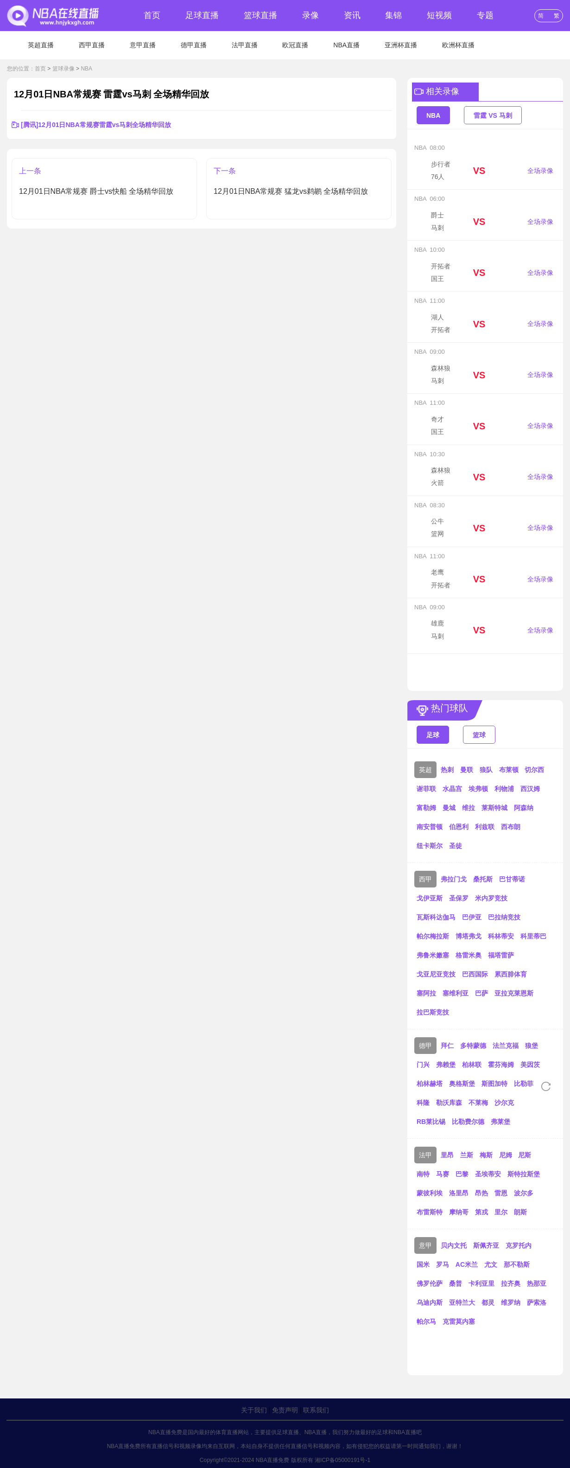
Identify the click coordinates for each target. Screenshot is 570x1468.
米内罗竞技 (491, 898)
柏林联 (471, 1064)
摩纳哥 (459, 1212)
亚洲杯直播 (401, 45)
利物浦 (504, 788)
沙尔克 (504, 1102)
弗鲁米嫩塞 (433, 955)
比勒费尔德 (468, 1121)
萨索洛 (536, 1302)
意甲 (425, 1245)
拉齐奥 (510, 1283)
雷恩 (500, 1193)
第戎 (481, 1212)
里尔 (500, 1212)
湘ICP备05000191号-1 (342, 1460)
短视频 (439, 15)
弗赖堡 (446, 1064)
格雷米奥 (468, 955)
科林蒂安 (501, 936)
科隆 (423, 1102)
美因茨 (530, 1064)
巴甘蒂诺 (512, 879)
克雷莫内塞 (459, 1321)
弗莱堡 (500, 1121)
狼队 (486, 769)
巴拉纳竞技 (504, 917)
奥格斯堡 (462, 1083)
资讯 (352, 15)
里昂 (447, 1155)
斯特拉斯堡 (523, 1174)
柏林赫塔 (430, 1083)
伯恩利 (459, 826)
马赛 (442, 1174)
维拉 (468, 807)
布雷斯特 (430, 1212)
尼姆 (505, 1155)
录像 (310, 15)
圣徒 (455, 845)
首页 (152, 15)
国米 (423, 1264)
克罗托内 (519, 1245)
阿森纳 (523, 807)
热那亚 (536, 1283)
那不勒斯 (517, 1264)
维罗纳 (510, 1302)
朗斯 (520, 1212)
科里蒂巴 (533, 936)
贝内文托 (454, 1245)
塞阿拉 (426, 993)
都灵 (487, 1302)
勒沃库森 (449, 1102)
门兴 (423, 1064)
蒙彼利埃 (430, 1193)
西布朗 (510, 826)
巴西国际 (475, 974)
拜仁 (447, 1045)
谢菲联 (426, 788)
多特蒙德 (473, 1045)
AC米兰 (467, 1264)
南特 (423, 1174)
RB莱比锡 (431, 1121)
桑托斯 (483, 879)
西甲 (425, 879)
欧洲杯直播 (458, 45)
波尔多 (523, 1193)
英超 (425, 769)
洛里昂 (459, 1193)
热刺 (447, 769)
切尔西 (534, 769)
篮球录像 (63, 68)
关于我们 (254, 1410)
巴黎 (462, 1174)
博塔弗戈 (468, 936)
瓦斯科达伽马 (436, 917)
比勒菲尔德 (530, 1083)
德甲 (425, 1045)
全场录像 (540, 170)
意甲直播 (143, 45)
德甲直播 (194, 45)
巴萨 (481, 993)
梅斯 (486, 1155)
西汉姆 (530, 788)
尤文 (490, 1264)
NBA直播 (346, 45)
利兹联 (484, 826)
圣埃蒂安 (488, 1174)
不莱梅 (478, 1102)
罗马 (442, 1264)
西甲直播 (92, 45)
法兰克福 (506, 1045)
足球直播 (202, 15)
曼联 (466, 769)
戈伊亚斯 (430, 898)
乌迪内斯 (430, 1302)
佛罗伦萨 (430, 1283)
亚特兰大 (462, 1302)
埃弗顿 (478, 788)
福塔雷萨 (501, 955)
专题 (485, 15)
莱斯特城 (494, 807)
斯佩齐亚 (486, 1245)
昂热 (481, 1193)
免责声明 (285, 1410)
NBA (86, 68)
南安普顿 (430, 826)
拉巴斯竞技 (433, 1012)
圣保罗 (459, 898)
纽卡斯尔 (430, 845)
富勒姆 (426, 807)
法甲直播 (245, 45)
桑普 (455, 1283)
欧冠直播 (295, 45)
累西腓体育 (510, 974)
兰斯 (466, 1155)
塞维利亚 (456, 993)
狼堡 (531, 1045)
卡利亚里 (481, 1283)
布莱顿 (509, 769)
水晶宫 (452, 788)
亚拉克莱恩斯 (513, 993)
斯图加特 (494, 1083)
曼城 (449, 807)
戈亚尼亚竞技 (436, 974)
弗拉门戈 (454, 879)
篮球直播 (260, 15)
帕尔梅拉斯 (433, 936)
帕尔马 (426, 1321)
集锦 (393, 15)
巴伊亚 (471, 917)
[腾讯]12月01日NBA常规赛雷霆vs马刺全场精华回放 (96, 124)
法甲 (425, 1155)
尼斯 (524, 1155)
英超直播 (41, 45)
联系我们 (316, 1410)
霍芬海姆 (501, 1064)
